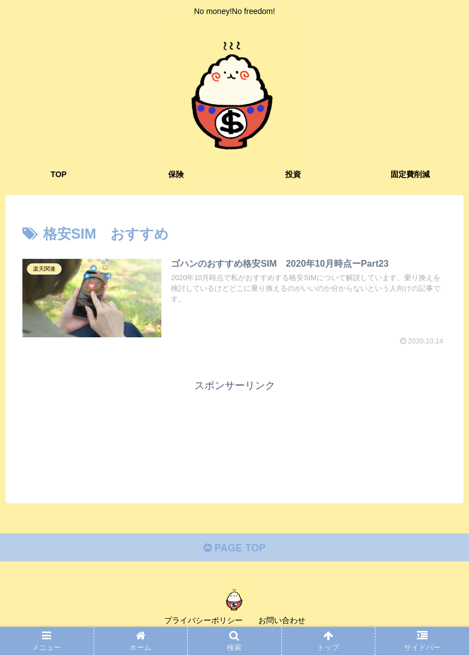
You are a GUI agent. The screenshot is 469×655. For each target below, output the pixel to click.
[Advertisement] (234, 431)
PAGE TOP (234, 548)
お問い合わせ (281, 620)
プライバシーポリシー (203, 620)
